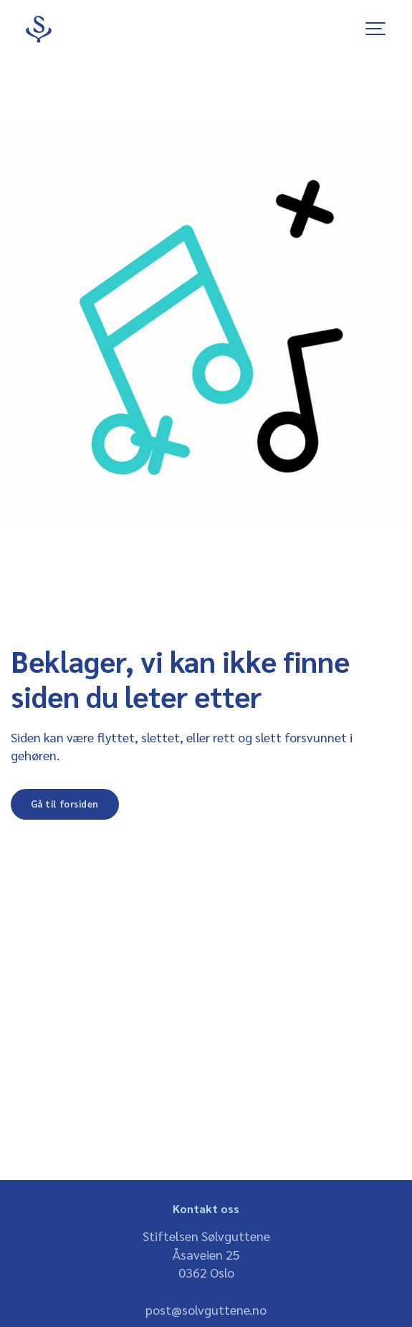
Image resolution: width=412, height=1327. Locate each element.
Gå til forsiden (65, 803)
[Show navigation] (376, 28)
